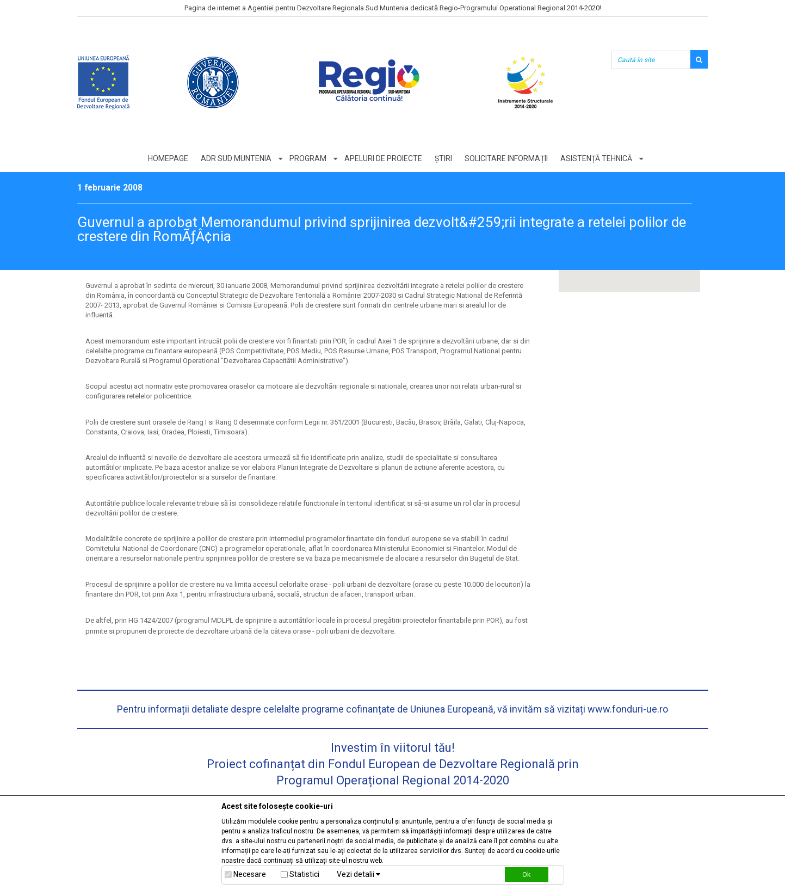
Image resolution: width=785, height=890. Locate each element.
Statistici (304, 874)
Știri (443, 158)
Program (307, 158)
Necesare (249, 874)
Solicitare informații (506, 158)
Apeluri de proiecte (383, 158)
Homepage (168, 158)
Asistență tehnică (596, 158)
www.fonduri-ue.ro (628, 709)
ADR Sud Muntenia (236, 158)
